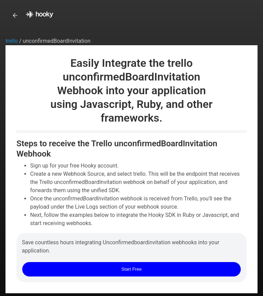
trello (12, 41)
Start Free (131, 269)
